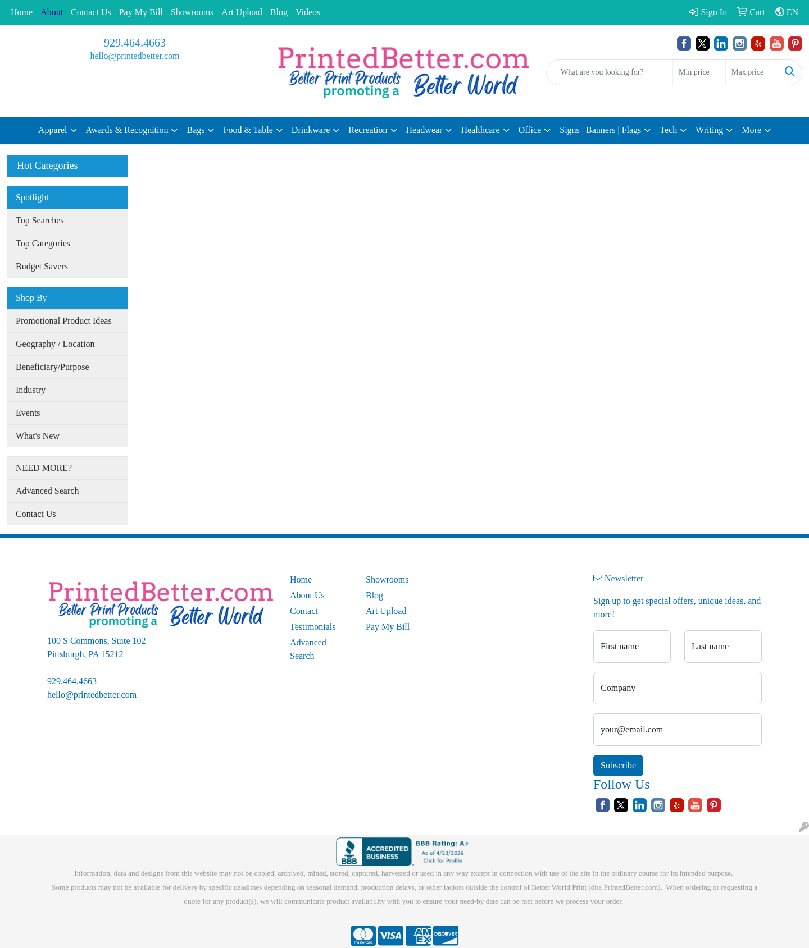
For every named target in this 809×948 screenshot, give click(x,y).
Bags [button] (195, 130)
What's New (38, 436)
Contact (304, 611)
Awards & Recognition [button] (127, 130)
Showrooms (192, 12)
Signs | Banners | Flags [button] (600, 130)
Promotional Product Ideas (64, 321)
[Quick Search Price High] (752, 72)
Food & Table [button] (247, 130)
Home (22, 12)
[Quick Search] (609, 72)
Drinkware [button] (311, 130)
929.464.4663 (135, 42)
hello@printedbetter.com (134, 56)
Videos (308, 12)
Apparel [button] (52, 130)
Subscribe (618, 765)
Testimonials (313, 626)
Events (28, 413)
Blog (279, 12)
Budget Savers (42, 266)
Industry (31, 390)
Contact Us (91, 12)
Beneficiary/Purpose (52, 367)
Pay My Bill (141, 12)
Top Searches (40, 220)
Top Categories (43, 243)
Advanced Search (47, 491)
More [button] (751, 130)
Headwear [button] (424, 130)
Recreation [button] (367, 130)
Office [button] (530, 130)
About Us (307, 595)
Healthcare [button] (480, 130)
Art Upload (241, 12)
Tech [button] (668, 130)
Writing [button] (709, 130)
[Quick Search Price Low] (699, 72)
